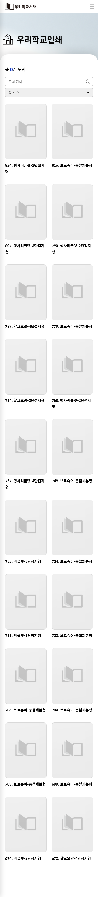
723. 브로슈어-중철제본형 (72, 635)
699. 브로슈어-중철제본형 (72, 784)
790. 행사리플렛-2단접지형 (71, 249)
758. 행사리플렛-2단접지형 (71, 403)
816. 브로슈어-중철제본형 (72, 165)
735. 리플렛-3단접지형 (23, 561)
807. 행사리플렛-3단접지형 (24, 249)
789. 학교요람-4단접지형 (24, 326)
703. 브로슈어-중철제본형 (25, 784)
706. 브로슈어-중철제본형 (25, 710)
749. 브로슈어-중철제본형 (72, 481)
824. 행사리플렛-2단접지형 (24, 168)
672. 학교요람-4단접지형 (71, 858)
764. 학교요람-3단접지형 (24, 400)
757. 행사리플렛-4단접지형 (24, 484)
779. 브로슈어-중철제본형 (72, 326)
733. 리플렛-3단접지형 (23, 635)
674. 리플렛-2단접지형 (23, 858)
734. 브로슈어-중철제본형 (72, 561)
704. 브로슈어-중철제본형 (72, 710)
